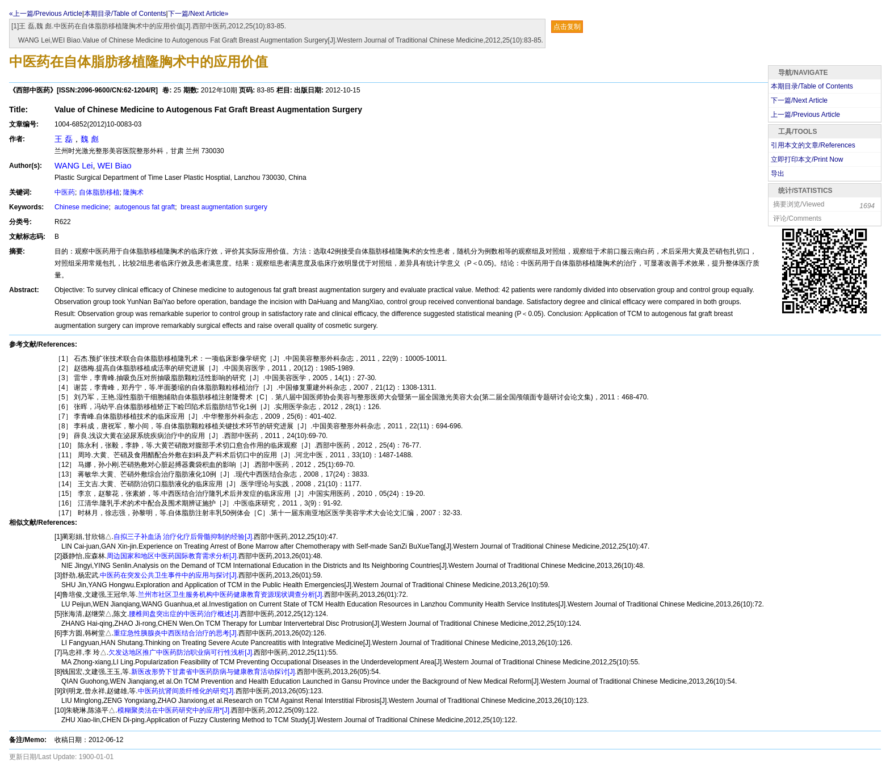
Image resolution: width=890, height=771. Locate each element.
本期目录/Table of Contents (125, 14)
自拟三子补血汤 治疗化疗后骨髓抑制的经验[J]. (184, 537)
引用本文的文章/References (813, 145)
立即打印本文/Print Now (807, 159)
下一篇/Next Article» (198, 14)
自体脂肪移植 (99, 192)
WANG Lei (73, 165)
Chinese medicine (81, 207)
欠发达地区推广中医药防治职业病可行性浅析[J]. (181, 652)
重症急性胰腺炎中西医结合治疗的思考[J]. (176, 633)
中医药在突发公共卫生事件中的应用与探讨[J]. (169, 575)
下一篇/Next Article (799, 100)
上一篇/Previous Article (805, 115)
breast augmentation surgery (223, 207)
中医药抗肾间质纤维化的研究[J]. (187, 691)
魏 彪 (90, 139)
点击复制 (567, 27)
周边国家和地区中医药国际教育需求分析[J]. (172, 556)
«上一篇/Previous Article (45, 14)
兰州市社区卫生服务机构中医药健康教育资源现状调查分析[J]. (231, 595)
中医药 (64, 192)
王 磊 (63, 139)
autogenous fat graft (143, 207)
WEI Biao (114, 165)
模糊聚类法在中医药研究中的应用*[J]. (174, 710)
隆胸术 (133, 192)
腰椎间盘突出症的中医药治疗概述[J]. (184, 614)
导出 (777, 174)
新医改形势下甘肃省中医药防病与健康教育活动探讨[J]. (214, 672)
